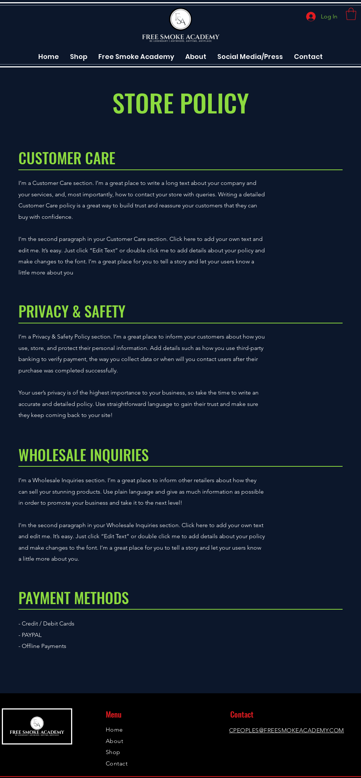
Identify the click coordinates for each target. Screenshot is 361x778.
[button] (351, 14)
